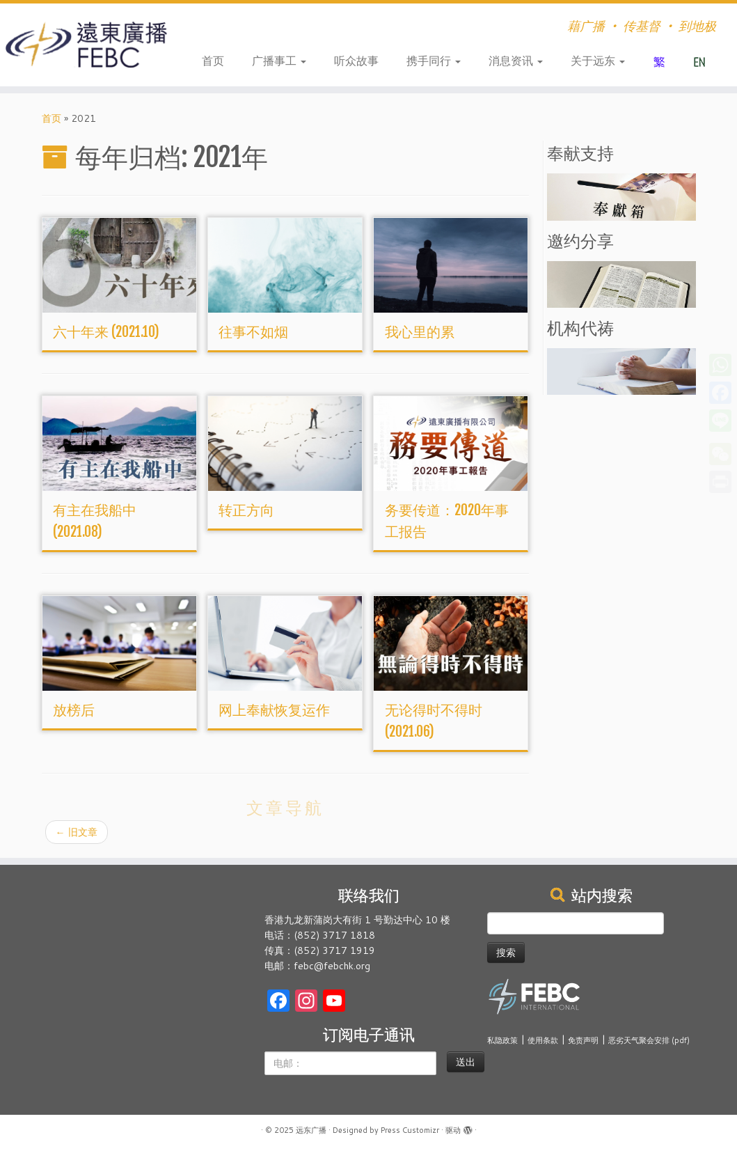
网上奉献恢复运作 (274, 710)
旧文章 (76, 832)
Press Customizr (410, 1130)
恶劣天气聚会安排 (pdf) (649, 1040)
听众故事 (356, 60)
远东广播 (311, 1130)
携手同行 (433, 60)
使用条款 (543, 1040)
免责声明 (583, 1040)
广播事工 (279, 60)
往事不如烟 (253, 331)
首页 (213, 60)
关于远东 (598, 60)
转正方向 (246, 510)
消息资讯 (516, 60)
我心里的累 (419, 331)
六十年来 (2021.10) (106, 331)
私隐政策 (502, 1040)
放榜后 (74, 710)
